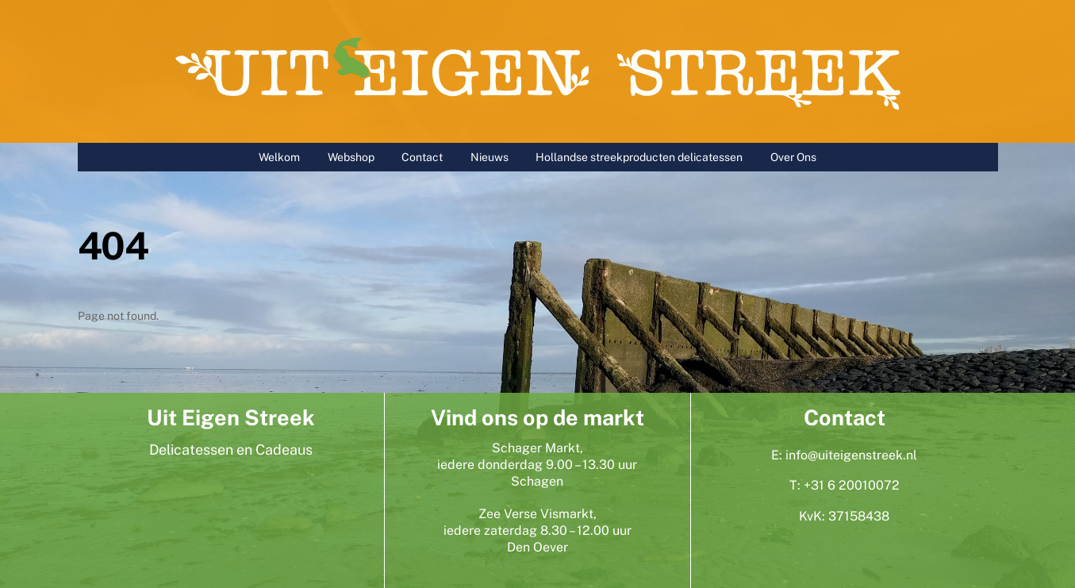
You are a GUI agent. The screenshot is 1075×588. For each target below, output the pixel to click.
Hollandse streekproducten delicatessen (639, 157)
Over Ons (793, 157)
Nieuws (489, 157)
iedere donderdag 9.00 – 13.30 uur (537, 464)
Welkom (279, 157)
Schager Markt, (537, 447)
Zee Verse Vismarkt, (537, 513)
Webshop (351, 157)
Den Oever (537, 547)
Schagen (537, 481)
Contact (422, 157)
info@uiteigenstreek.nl (851, 455)
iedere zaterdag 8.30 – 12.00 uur (537, 530)
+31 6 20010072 (852, 485)
